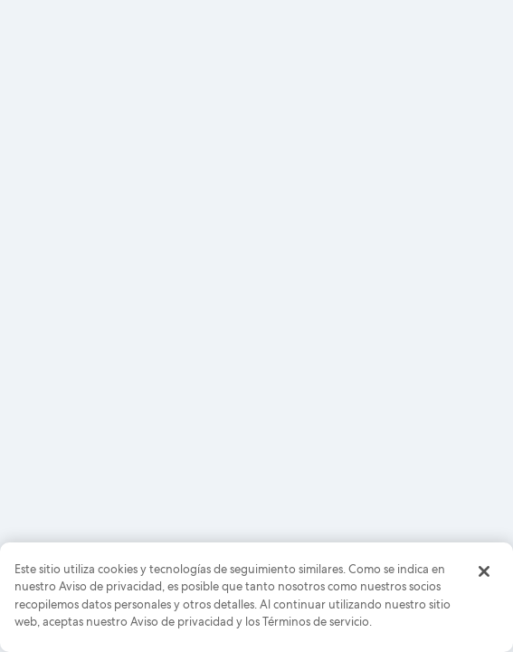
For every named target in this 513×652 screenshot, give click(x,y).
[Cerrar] (484, 571)
